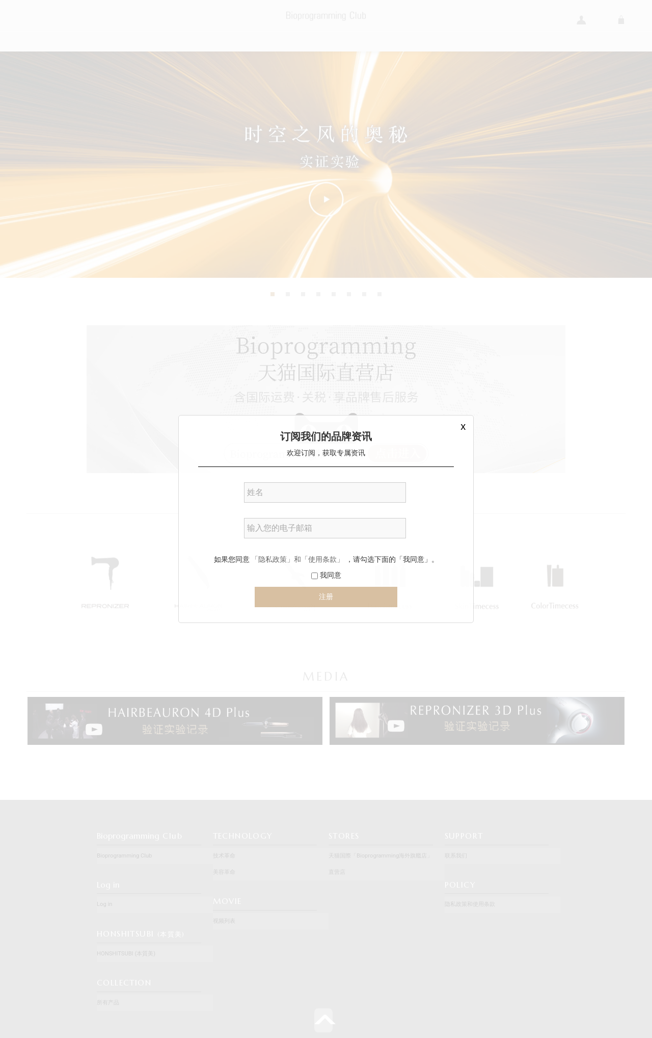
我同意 (326, 575)
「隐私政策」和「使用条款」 (297, 559)
